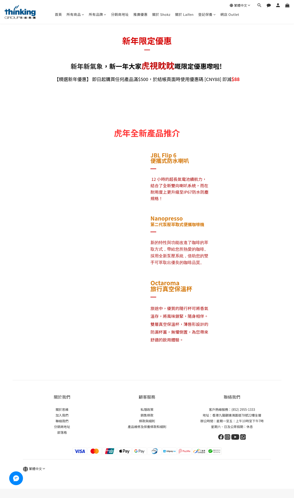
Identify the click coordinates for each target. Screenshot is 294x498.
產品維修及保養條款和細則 (147, 426)
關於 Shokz (161, 14)
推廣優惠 (140, 14)
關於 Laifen (184, 14)
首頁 (58, 14)
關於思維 (62, 409)
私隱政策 (147, 409)
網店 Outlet (229, 14)
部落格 (62, 432)
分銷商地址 (120, 14)
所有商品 (75, 14)
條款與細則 (147, 421)
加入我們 (62, 415)
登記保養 (207, 14)
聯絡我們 (62, 421)
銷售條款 (147, 415)
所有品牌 (97, 14)
